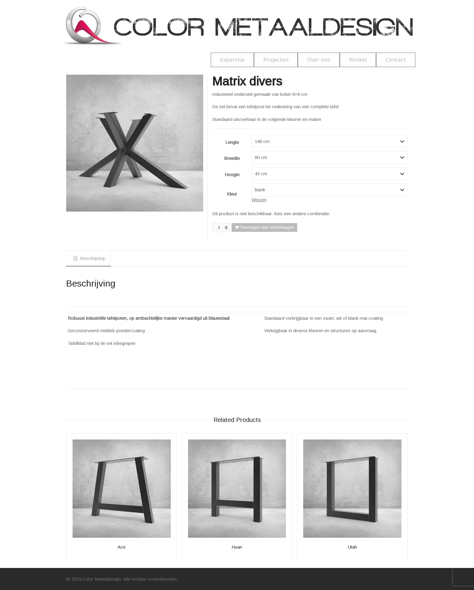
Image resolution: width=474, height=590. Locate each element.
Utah (352, 546)
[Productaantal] (221, 227)
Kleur (232, 193)
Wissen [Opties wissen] (259, 199)
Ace (121, 546)
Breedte (232, 158)
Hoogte (232, 174)
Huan (237, 546)
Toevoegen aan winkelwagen (267, 227)
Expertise (232, 59)
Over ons (318, 59)
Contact (395, 59)
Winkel (358, 59)
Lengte (232, 142)
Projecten (275, 59)
